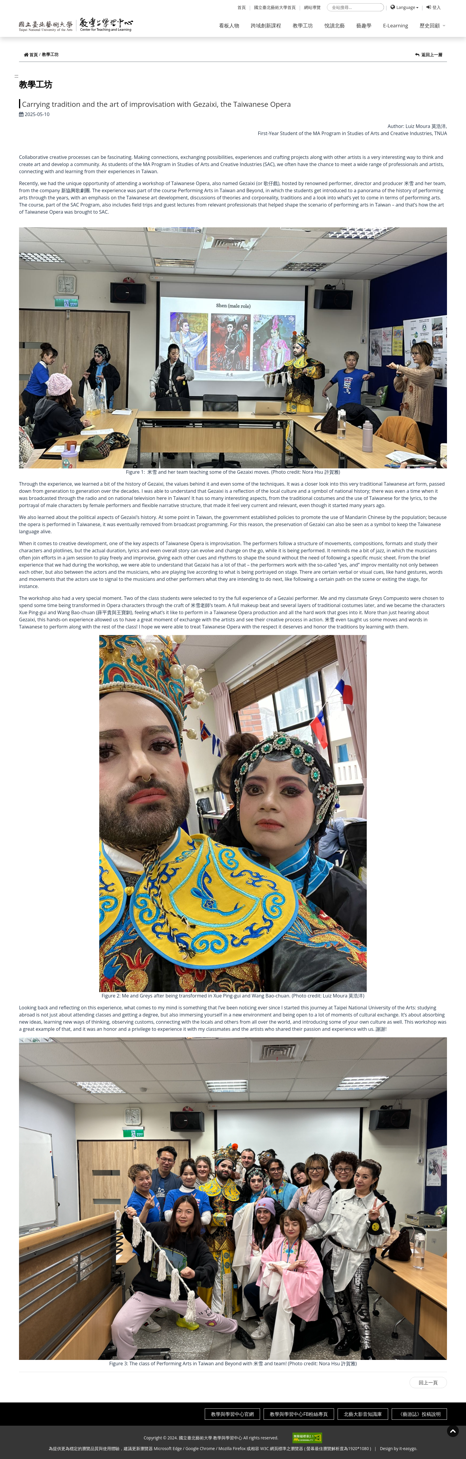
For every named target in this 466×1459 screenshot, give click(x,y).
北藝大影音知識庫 (363, 1414)
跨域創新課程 (266, 25)
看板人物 (229, 25)
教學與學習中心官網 (232, 1414)
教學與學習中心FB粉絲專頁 (299, 1414)
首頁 (241, 7)
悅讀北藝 (335, 25)
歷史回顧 (432, 25)
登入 (433, 7)
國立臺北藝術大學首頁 (275, 7)
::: (16, 76)
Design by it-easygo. (398, 1448)
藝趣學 (363, 25)
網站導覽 (312, 7)
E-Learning (395, 25)
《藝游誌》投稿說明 (419, 1414)
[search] (355, 7)
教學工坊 (303, 25)
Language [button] (403, 7)
